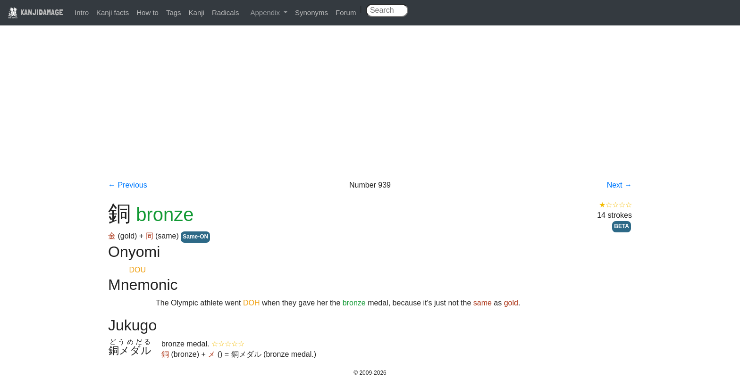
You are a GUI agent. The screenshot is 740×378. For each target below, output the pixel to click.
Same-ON (195, 236)
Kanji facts (112, 12)
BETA (621, 226)
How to (147, 12)
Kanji (196, 12)
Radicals (225, 12)
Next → (619, 185)
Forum (346, 12)
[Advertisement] (370, 109)
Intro (82, 12)
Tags (173, 12)
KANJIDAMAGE (35, 12)
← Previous (127, 185)
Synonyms (311, 12)
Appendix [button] (266, 12)
